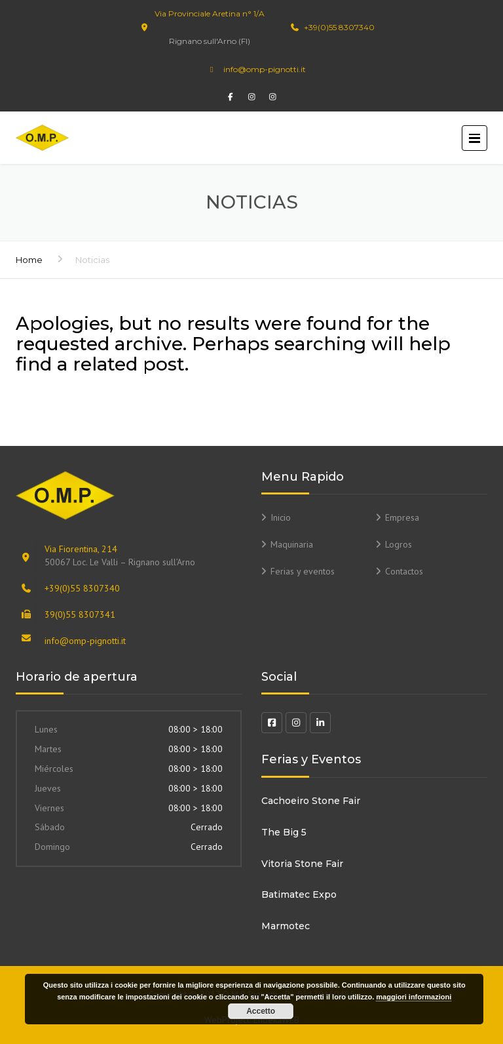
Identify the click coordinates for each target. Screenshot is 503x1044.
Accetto (260, 1011)
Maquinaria (291, 544)
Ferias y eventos (302, 571)
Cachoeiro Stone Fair (310, 801)
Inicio (280, 517)
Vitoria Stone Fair (302, 864)
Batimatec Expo (299, 894)
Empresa (402, 517)
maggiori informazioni (413, 997)
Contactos (404, 571)
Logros (398, 544)
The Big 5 (284, 832)
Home (29, 259)
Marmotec (285, 926)
